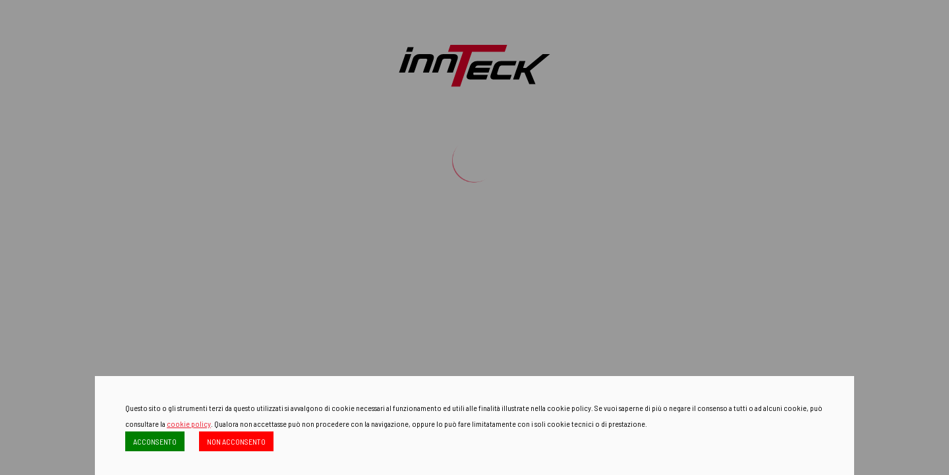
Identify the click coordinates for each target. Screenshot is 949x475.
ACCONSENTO (155, 441)
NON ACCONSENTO (236, 441)
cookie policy (189, 423)
